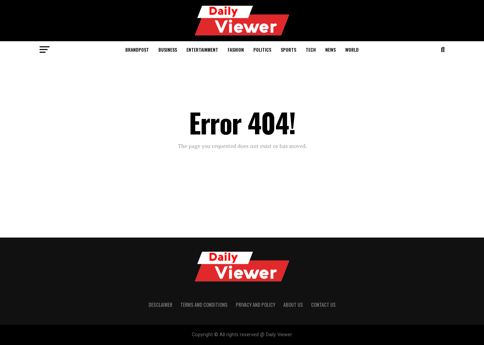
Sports (288, 49)
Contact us (323, 304)
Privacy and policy (255, 304)
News (330, 49)
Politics (262, 49)
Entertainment (202, 49)
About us (293, 304)
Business (167, 49)
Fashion (236, 49)
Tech (311, 49)
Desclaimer (160, 304)
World (352, 49)
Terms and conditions (204, 304)
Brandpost (137, 49)
